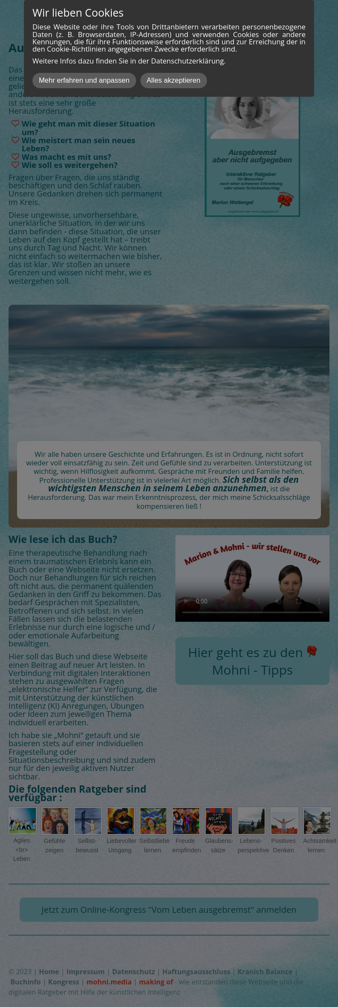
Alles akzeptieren (174, 80)
